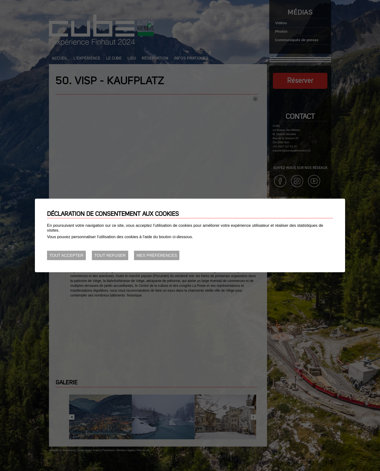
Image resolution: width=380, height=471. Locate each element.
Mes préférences (156, 255)
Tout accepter (66, 255)
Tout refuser (110, 255)
